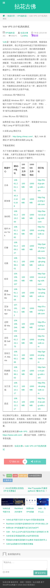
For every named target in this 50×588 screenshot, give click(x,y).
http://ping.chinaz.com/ (23, 136)
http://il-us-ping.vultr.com (41, 310)
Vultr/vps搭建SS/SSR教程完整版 (19, 544)
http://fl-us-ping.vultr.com (41, 325)
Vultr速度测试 (35, 475)
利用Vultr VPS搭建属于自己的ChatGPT (22, 528)
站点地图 (36, 582)
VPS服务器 (22, 16)
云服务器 (8, 480)
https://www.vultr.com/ (12, 435)
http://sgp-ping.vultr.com (41, 200)
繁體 (36, 35)
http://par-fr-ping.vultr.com (42, 247)
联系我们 (31, 585)
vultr (15, 475)
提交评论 (40, 573)
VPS (9, 475)
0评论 (25, 36)
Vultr (5, 42)
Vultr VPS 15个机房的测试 (16, 26)
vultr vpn (23, 475)
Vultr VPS (23, 431)
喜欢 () (14, 461)
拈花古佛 (24, 33)
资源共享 (11, 16)
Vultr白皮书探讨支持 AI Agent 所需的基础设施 (25, 520)
